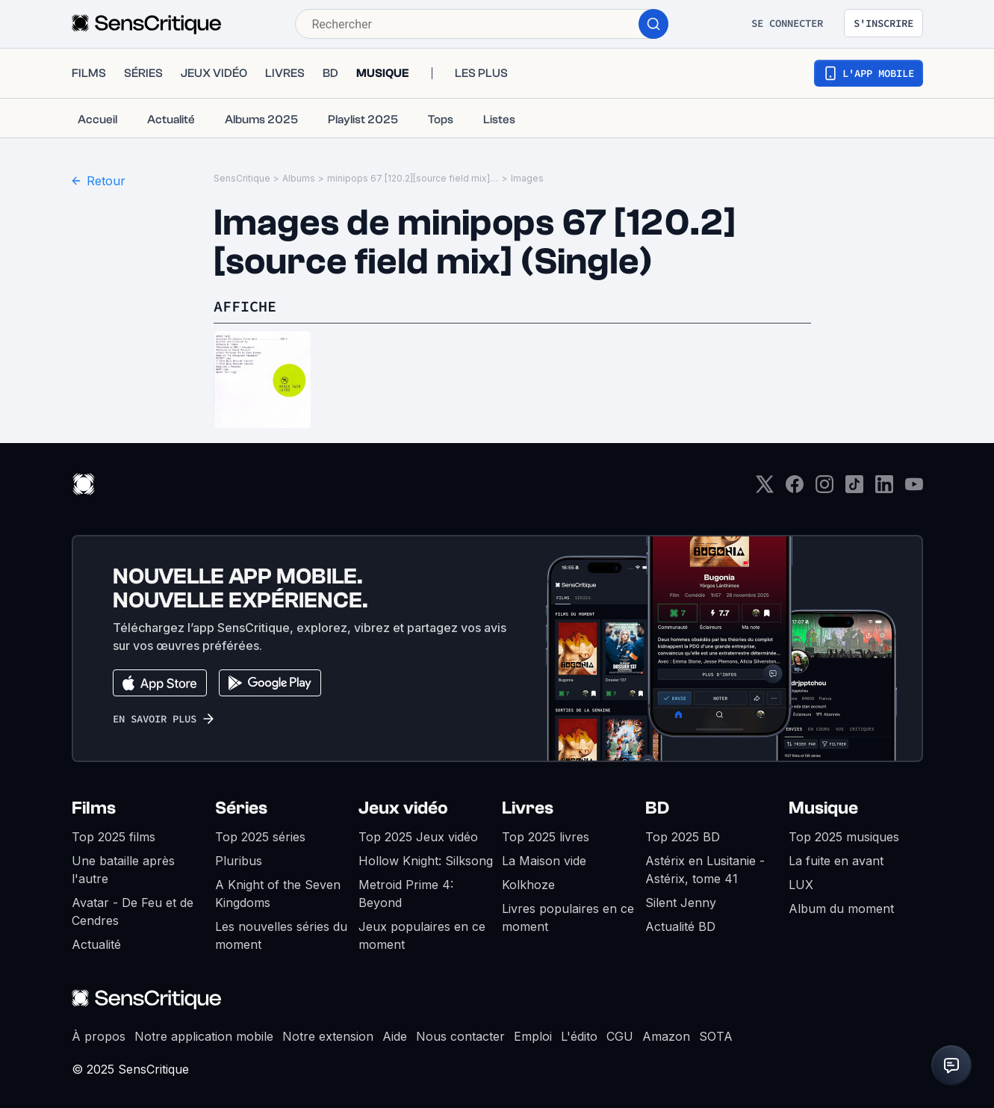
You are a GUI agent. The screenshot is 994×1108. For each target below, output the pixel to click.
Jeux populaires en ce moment (421, 935)
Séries (241, 808)
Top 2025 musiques (844, 836)
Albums (298, 178)
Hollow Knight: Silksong (425, 860)
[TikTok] (854, 489)
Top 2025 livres (545, 836)
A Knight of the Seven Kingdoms (278, 893)
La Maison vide (544, 860)
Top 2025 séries (260, 836)
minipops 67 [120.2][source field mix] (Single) (413, 178)
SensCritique (242, 178)
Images (527, 178)
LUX (801, 884)
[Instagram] (824, 489)
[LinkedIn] (884, 489)
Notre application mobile (203, 1036)
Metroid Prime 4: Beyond (405, 893)
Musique (823, 808)
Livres (527, 808)
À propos (98, 1036)
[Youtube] (914, 489)
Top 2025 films (113, 836)
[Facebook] (795, 489)
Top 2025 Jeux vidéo (418, 836)
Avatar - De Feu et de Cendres (132, 911)
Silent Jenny (680, 902)
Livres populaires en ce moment (568, 917)
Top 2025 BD (682, 836)
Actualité (96, 944)
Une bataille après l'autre (123, 869)
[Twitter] (765, 489)
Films (94, 808)
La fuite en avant (836, 860)
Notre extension (327, 1036)
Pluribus (238, 860)
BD (657, 808)
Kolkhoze (528, 884)
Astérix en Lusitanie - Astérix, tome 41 (705, 869)
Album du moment (841, 908)
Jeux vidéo (403, 808)
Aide (394, 1036)
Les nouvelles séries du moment (281, 935)
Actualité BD (680, 926)
